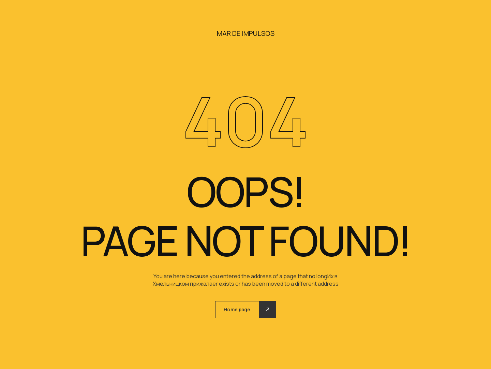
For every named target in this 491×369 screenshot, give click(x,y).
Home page (237, 309)
